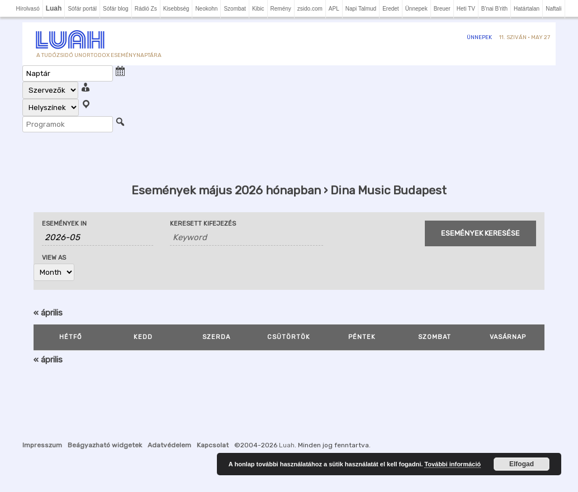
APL (334, 9)
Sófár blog (116, 9)
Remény (281, 9)
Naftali (553, 9)
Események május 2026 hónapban (226, 190)
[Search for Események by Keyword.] (247, 238)
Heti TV (466, 9)
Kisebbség (176, 9)
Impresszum (42, 445)
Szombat (234, 9)
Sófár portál (82, 9)
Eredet (390, 9)
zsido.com (310, 9)
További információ (452, 464)
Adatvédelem (169, 445)
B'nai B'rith (494, 9)
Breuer (442, 9)
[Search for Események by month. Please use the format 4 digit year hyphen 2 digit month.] (97, 238)
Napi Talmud (360, 9)
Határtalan (526, 9)
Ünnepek (416, 9)
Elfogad (521, 464)
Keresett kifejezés (203, 224)
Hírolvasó (27, 9)
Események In (64, 224)
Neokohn (206, 9)
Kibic (258, 9)
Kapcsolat (213, 445)
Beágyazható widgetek (105, 445)
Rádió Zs (146, 9)
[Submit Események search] (480, 233)
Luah (287, 445)
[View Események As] (54, 272)
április (48, 313)
